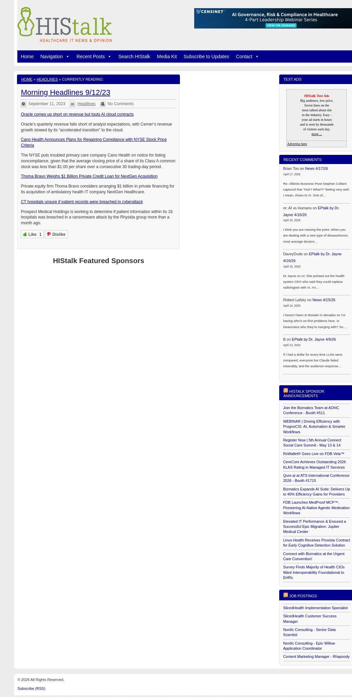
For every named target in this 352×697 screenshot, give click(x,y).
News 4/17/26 (316, 168)
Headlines (47, 79)
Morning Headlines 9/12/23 (65, 92)
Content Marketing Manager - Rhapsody (316, 656)
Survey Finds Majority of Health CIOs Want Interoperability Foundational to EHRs (314, 572)
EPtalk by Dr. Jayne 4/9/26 (314, 339)
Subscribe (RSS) (31, 688)
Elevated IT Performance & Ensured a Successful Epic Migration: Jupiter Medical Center (314, 526)
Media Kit (167, 56)
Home (27, 56)
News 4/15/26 (324, 300)
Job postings (303, 596)
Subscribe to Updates (206, 56)
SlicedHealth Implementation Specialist (315, 608)
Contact (247, 56)
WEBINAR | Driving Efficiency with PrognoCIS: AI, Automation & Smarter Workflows (314, 426)
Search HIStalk (134, 56)
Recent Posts (94, 56)
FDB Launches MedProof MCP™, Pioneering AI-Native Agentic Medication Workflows (316, 507)
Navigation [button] (55, 56)
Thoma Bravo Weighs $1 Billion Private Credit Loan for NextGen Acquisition (89, 176)
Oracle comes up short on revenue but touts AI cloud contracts (77, 114)
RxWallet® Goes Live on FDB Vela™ (313, 454)
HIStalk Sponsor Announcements (303, 393)
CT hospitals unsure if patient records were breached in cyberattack (82, 201)
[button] (66, 56)
